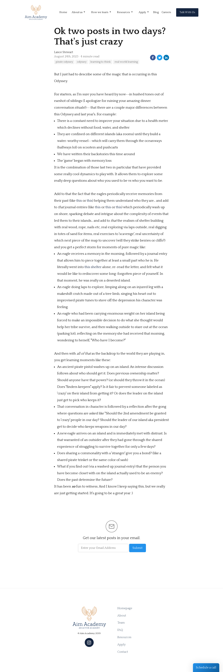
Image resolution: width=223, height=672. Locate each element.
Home (63, 12)
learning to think (100, 61)
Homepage (124, 608)
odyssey (81, 61)
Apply (121, 644)
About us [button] (77, 12)
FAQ (120, 630)
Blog (156, 12)
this (79, 201)
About (121, 615)
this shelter (93, 267)
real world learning (126, 61)
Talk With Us (187, 12)
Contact (122, 651)
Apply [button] (142, 12)
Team (121, 622)
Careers (166, 12)
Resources (124, 637)
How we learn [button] (100, 12)
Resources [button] (123, 12)
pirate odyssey (64, 61)
